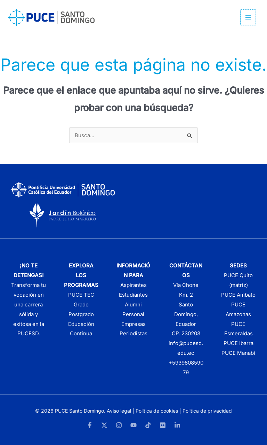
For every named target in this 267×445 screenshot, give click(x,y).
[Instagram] (119, 425)
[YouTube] (133, 425)
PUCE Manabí (238, 353)
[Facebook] (90, 425)
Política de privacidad (207, 411)
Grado (81, 304)
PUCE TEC (81, 294)
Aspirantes (133, 285)
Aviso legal (119, 411)
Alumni (133, 304)
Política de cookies (157, 411)
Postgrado (81, 314)
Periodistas (133, 333)
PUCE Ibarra (238, 343)
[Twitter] (104, 425)
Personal (133, 314)
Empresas (133, 324)
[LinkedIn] (177, 425)
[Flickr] (163, 425)
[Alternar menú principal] (248, 17)
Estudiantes (133, 294)
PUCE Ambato (238, 294)
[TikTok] (148, 425)
